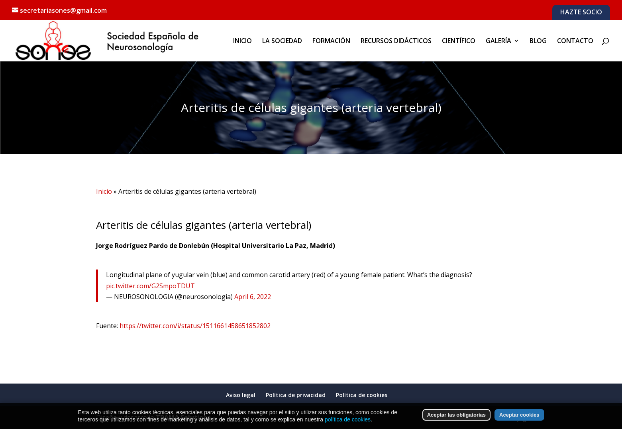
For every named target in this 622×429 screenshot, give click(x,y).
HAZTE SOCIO (581, 12)
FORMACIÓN (331, 41)
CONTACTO (575, 41)
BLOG (538, 41)
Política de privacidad (296, 392)
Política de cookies (361, 392)
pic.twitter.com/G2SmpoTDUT (150, 285)
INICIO (242, 41)
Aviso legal (240, 392)
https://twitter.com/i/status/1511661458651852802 (195, 325)
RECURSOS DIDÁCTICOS (396, 41)
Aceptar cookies (519, 423)
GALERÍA (498, 41)
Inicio (104, 191)
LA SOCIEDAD (282, 41)
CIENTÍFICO (458, 41)
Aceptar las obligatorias (456, 423)
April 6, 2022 (252, 296)
